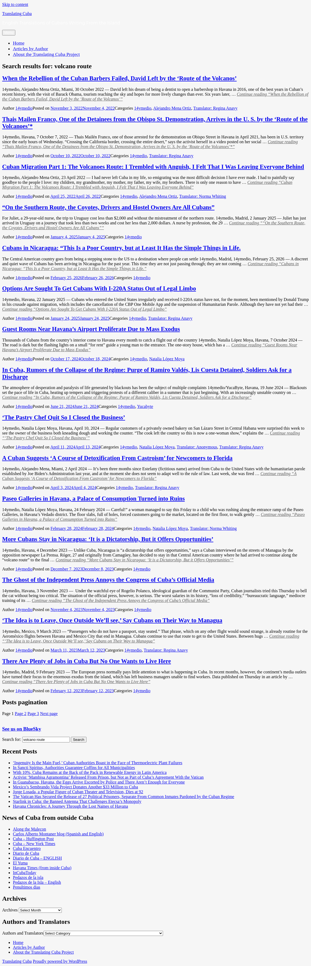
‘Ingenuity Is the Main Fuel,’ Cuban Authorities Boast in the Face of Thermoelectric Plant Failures (97, 762)
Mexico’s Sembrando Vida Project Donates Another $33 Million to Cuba (75, 787)
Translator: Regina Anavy (215, 108)
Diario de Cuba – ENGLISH (37, 858)
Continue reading (150, 144)
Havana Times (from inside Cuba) (42, 868)
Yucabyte (145, 406)
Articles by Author (30, 48)
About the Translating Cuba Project (46, 54)
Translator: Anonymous (197, 447)
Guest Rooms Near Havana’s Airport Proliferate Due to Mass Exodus (91, 329)
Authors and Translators (23, 933)
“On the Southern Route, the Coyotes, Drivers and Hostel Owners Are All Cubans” (108, 207)
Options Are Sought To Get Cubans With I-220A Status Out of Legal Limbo (99, 288)
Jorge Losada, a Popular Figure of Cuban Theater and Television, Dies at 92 (78, 791)
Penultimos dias (26, 887)
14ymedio (23, 108)
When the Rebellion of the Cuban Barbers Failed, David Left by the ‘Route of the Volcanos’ (119, 78)
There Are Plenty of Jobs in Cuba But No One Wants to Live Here (86, 661)
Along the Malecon (29, 829)
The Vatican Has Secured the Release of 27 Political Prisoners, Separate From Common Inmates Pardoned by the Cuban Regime (123, 796)
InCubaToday (24, 872)
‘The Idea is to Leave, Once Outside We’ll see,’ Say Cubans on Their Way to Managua (112, 620)
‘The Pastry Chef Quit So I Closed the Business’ (63, 417)
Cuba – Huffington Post (33, 838)
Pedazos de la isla (28, 877)
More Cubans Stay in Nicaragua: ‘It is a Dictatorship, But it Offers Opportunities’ (107, 539)
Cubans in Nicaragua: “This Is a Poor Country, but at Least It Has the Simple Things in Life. (121, 248)
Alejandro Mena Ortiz (172, 108)
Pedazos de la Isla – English (37, 882)
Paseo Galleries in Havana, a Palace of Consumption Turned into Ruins (93, 498)
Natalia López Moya (167, 359)
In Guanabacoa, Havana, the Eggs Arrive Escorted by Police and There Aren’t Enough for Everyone (99, 782)
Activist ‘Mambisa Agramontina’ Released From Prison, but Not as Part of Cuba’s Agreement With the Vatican (108, 777)
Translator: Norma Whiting (202, 196)
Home (18, 43)
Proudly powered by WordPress (60, 961)
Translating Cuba (17, 13)
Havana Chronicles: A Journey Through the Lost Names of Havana (70, 806)
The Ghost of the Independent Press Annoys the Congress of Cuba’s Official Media (108, 579)
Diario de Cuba (26, 853)
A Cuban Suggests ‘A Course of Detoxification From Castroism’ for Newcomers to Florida (117, 458)
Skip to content (15, 4)
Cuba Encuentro (27, 848)
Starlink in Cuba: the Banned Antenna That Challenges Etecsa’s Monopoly (77, 801)
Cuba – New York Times (34, 843)
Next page (48, 713)
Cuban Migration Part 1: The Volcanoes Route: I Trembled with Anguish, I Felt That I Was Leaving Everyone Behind (153, 166)
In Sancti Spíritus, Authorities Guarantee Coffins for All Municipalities (74, 767)
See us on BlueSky (21, 729)
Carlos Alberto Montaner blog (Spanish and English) (58, 834)
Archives (10, 910)
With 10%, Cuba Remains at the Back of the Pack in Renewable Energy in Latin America (90, 772)
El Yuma (20, 863)
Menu (8, 33)
